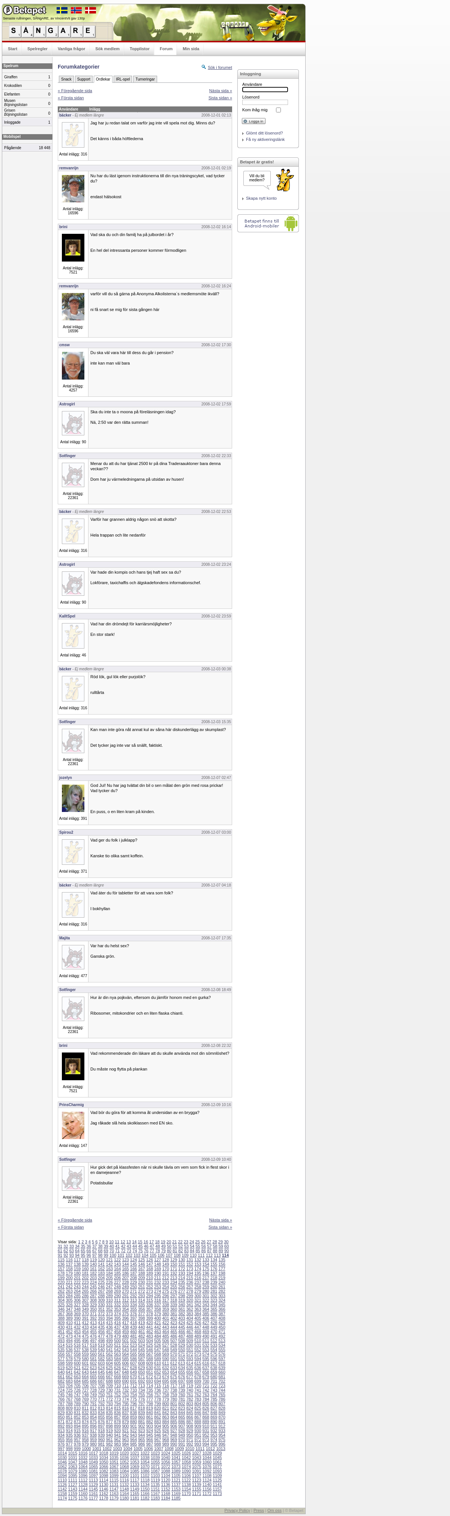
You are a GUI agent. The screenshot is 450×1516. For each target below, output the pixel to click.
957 (77, 1439)
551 (189, 1349)
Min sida (191, 48)
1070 (144, 1466)
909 (197, 1426)
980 (93, 1444)
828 (221, 1408)
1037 (134, 1457)
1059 (196, 1462)
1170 (186, 1493)
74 (134, 1250)
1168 (165, 1493)
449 (213, 1327)
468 (197, 1331)
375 (125, 1313)
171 (173, 1268)
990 (173, 1444)
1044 (207, 1457)
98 (100, 1255)
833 (93, 1412)
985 (133, 1444)
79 (163, 1250)
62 (65, 1250)
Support (83, 79)
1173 (217, 1493)
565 (133, 1354)
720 (197, 1385)
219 (221, 1277)
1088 (165, 1471)
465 (173, 1331)
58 (215, 1246)
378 (149, 1313)
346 (61, 1309)
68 (100, 1250)
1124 (207, 1480)
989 (165, 1444)
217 (205, 1277)
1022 (144, 1453)
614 (189, 1363)
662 (69, 1376)
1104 (165, 1475)
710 (117, 1385)
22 (180, 1241)
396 (125, 1318)
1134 (144, 1484)
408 (221, 1318)
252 (149, 1286)
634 (181, 1367)
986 (141, 1444)
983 (117, 1444)
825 (197, 1408)
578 (69, 1358)
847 (205, 1412)
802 (181, 1403)
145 (133, 1264)
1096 (82, 1475)
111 (201, 1255)
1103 (155, 1475)
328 (85, 1304)
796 (133, 1403)
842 (165, 1412)
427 (205, 1322)
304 (61, 1300)
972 (197, 1439)
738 (173, 1390)
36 (89, 1246)
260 (213, 1286)
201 (77, 1277)
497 (93, 1340)
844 (181, 1412)
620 (69, 1367)
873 (77, 1421)
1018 (103, 1453)
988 (157, 1444)
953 (213, 1435)
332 (117, 1304)
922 (133, 1430)
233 (165, 1282)
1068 (124, 1466)
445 (181, 1327)
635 (189, 1367)
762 (197, 1394)
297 (173, 1295)
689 (117, 1381)
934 (61, 1435)
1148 (124, 1489)
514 (61, 1345)
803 (189, 1403)
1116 (124, 1480)
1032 (82, 1457)
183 (101, 1273)
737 (165, 1390)
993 (197, 1444)
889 (205, 1421)
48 (157, 1246)
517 (85, 1345)
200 (69, 1277)
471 (221, 1331)
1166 (144, 1493)
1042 (186, 1457)
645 (101, 1372)
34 (77, 1246)
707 (93, 1385)
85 (198, 1250)
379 (157, 1313)
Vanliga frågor (71, 48)
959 (93, 1439)
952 (205, 1435)
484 (157, 1336)
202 (85, 1277)
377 (141, 1313)
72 (123, 1250)
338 (165, 1304)
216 (197, 1277)
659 (213, 1372)
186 (125, 1273)
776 (141, 1399)
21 (174, 1241)
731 (117, 1390)
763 (205, 1394)
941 (117, 1435)
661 (61, 1376)
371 (93, 1313)
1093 (217, 1471)
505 (157, 1340)
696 (173, 1381)
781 (181, 1399)
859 (133, 1417)
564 (125, 1354)
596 (213, 1358)
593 (189, 1358)
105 (153, 1255)
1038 (144, 1457)
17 (151, 1241)
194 (189, 1273)
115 (61, 1259)
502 (133, 1340)
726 (77, 1390)
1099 (114, 1475)
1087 (155, 1471)
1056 (165, 1462)
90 (226, 1250)
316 (157, 1300)
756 (149, 1394)
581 (93, 1358)
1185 (175, 1498)
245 (93, 1286)
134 (213, 1259)
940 (109, 1435)
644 (93, 1372)
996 (221, 1444)
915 (77, 1430)
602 (93, 1363)
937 (85, 1435)
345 (221, 1304)
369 (77, 1313)
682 (61, 1381)
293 (141, 1295)
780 (173, 1399)
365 (213, 1309)
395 (117, 1318)
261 (221, 1286)
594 (197, 1358)
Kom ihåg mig (254, 110)
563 (117, 1354)
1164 (124, 1493)
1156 (207, 1489)
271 (133, 1291)
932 (213, 1430)
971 (189, 1439)
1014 (62, 1453)
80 (169, 1250)
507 (173, 1340)
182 (93, 1273)
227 (117, 1282)
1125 (217, 1480)
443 (165, 1327)
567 (149, 1354)
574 (205, 1354)
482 (141, 1336)
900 (125, 1426)
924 (149, 1430)
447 (197, 1327)
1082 (103, 1471)
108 (177, 1255)
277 (181, 1291)
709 (109, 1385)
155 (213, 1264)
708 (101, 1385)
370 (85, 1313)
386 (213, 1313)
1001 (96, 1448)
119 (93, 1259)
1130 (103, 1484)
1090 (186, 1471)
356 (141, 1309)
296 (165, 1295)
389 (69, 1318)
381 (173, 1313)
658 (205, 1372)
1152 (165, 1489)
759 (173, 1394)
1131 (114, 1484)
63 (71, 1250)
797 (141, 1403)
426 (197, 1322)
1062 (62, 1466)
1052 (124, 1462)
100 (113, 1255)
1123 (196, 1480)
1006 (148, 1448)
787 (61, 1403)
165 (125, 1268)
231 (149, 1282)
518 (93, 1345)
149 (165, 1264)
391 (85, 1318)
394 (109, 1318)
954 (221, 1435)
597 (221, 1358)
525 (149, 1345)
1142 (62, 1489)
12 (123, 1241)
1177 (93, 1498)
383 (189, 1313)
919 (109, 1430)
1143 (72, 1489)
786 (221, 1399)
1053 (134, 1462)
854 (93, 1417)
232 (157, 1282)
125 (141, 1259)
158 (69, 1268)
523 (133, 1345)
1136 (165, 1484)
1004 (127, 1448)
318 (173, 1300)
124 (133, 1259)
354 (125, 1309)
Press (259, 1510)
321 (197, 1300)
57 (209, 1246)
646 (109, 1372)
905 (165, 1426)
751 (109, 1394)
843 (173, 1412)
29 (220, 1241)
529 (181, 1345)
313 (133, 1300)
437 (117, 1327)
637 (205, 1367)
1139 (196, 1484)
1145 (93, 1489)
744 (221, 1390)
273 (149, 1291)
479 (117, 1336)
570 (173, 1354)
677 (189, 1376)
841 (157, 1412)
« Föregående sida (75, 90)
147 (149, 1264)
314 (141, 1300)
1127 (72, 1484)
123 (125, 1259)
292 (133, 1295)
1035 (114, 1457)
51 (174, 1246)
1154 (186, 1489)
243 (77, 1286)
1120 (165, 1480)
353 (117, 1309)
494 (69, 1340)
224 (93, 1282)
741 (197, 1390)
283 (61, 1295)
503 (141, 1340)
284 (69, 1295)
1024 (165, 1453)
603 (101, 1363)
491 (213, 1336)
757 (157, 1394)
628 (133, 1367)
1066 (103, 1466)
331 (109, 1304)
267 (101, 1291)
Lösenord (251, 97)
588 (149, 1358)
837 (125, 1412)
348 (77, 1309)
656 (189, 1372)
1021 (134, 1453)
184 (109, 1273)
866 (189, 1417)
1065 (93, 1466)
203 (93, 1277)
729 (101, 1390)
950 (189, 1435)
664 (85, 1376)
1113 (93, 1480)
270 (125, 1291)
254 (165, 1286)
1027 (196, 1453)
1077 (217, 1466)
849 (221, 1412)
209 (141, 1277)
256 (181, 1286)
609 (149, 1363)
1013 (220, 1448)
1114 (103, 1480)
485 (165, 1336)
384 (197, 1313)
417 (125, 1322)
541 (109, 1349)
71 (117, 1250)
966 (149, 1439)
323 (213, 1300)
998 (69, 1448)
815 (117, 1408)
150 (173, 1264)
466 (181, 1331)
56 (203, 1246)
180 (77, 1273)
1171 (196, 1493)
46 (146, 1246)
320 (189, 1300)
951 (197, 1435)
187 (133, 1273)
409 (61, 1322)
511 (205, 1340)
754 (133, 1394)
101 (120, 1255)
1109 (217, 1475)
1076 (207, 1466)
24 (191, 1241)
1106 (186, 1475)
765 (221, 1394)
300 (197, 1295)
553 (205, 1349)
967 (157, 1439)
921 (125, 1430)
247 (109, 1286)
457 (109, 1331)
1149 (134, 1489)
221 (69, 1282)
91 (60, 1255)
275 (165, 1291)
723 (221, 1385)
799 (157, 1403)
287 (93, 1295)
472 (61, 1336)
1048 (82, 1462)
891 (221, 1421)
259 (205, 1286)
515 (69, 1345)
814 (109, 1408)
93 (71, 1255)
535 (61, 1349)
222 (77, 1282)
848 (213, 1412)
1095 (72, 1475)
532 (205, 1345)
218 (213, 1277)
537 (77, 1349)
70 (112, 1250)
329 (93, 1304)
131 (189, 1259)
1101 (134, 1475)
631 (157, 1367)
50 (169, 1246)
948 (173, 1435)
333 (125, 1304)
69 (106, 1250)
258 (197, 1286)
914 (69, 1430)
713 (141, 1385)
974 (213, 1439)
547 (157, 1349)
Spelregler (37, 48)
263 (69, 1291)
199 (61, 1277)
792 (101, 1403)
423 (173, 1322)
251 (141, 1286)
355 (133, 1309)
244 (85, 1286)
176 (213, 1268)
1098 (103, 1475)
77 (152, 1250)
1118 (144, 1480)
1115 (114, 1480)
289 (109, 1295)
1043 (196, 1457)
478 (109, 1336)
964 (133, 1439)
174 (197, 1268)
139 (85, 1264)
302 (213, 1295)
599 (69, 1363)
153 (197, 1264)
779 (165, 1399)
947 (165, 1435)
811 (85, 1408)
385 (205, 1313)
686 (93, 1381)
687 (101, 1381)
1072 (165, 1466)
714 (149, 1385)
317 (165, 1300)
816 (125, 1408)
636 (197, 1367)
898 (109, 1426)
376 (133, 1313)
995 (213, 1444)
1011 (199, 1448)
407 (213, 1318)
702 (221, 1381)
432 (77, 1327)
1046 (62, 1462)
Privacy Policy (237, 1510)
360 (173, 1309)
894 (77, 1426)
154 (205, 1264)
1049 (93, 1462)
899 (117, 1426)
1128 (82, 1484)
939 (101, 1435)
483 (149, 1336)
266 (93, 1291)
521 (117, 1345)
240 (221, 1282)
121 (109, 1259)
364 (205, 1309)
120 (101, 1259)
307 (85, 1300)
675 (173, 1376)
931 (205, 1430)
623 (93, 1367)
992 (189, 1444)
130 (181, 1259)
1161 (93, 1493)
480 (125, 1336)
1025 (175, 1453)
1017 (93, 1453)
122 (117, 1259)
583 (109, 1358)
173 (189, 1268)
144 (125, 1264)
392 (93, 1318)
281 (213, 1291)
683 (69, 1381)
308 (93, 1300)
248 (117, 1286)
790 (85, 1403)
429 (221, 1322)
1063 (72, 1466)
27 (209, 1241)
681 (221, 1376)
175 (205, 1268)
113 (217, 1255)
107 (169, 1255)
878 (117, 1421)
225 (101, 1282)
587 (141, 1358)
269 (117, 1291)
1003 (117, 1448)
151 (181, 1264)
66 (89, 1250)
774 (125, 1399)
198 (221, 1273)
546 (149, 1349)
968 (165, 1439)
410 (69, 1322)
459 (125, 1331)
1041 (175, 1457)
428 (213, 1322)
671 (141, 1376)
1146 (103, 1489)
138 (77, 1264)
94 (77, 1255)
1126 (62, 1484)
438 (125, 1327)
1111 (72, 1480)
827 (213, 1408)
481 (133, 1336)
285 (77, 1295)
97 (94, 1255)
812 (93, 1408)
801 (173, 1403)
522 (125, 1345)
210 (149, 1277)
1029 (217, 1453)
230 (141, 1282)
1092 (207, 1471)
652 (157, 1372)
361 (181, 1309)
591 (173, 1358)
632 (165, 1367)
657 (197, 1372)
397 (133, 1318)
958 (85, 1439)
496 (85, 1340)
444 (173, 1327)
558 (77, 1354)
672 (149, 1376)
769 (85, 1399)
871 (61, 1421)
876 (101, 1421)
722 (213, 1385)
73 (129, 1250)
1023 (155, 1453)
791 (93, 1403)
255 (173, 1286)
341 (189, 1304)
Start (12, 48)
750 (101, 1394)
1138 (186, 1484)
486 (173, 1336)
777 (149, 1399)
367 (61, 1313)
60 (226, 1246)
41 (117, 1246)
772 (109, 1399)
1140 (207, 1484)
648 (125, 1372)
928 (181, 1430)
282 (221, 1291)
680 (213, 1376)
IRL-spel (123, 79)
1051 (114, 1462)
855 (101, 1417)
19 (163, 1241)
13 (128, 1241)
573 (197, 1354)
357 (149, 1309)
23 (186, 1241)
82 (180, 1250)
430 (61, 1327)
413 (93, 1322)
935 (69, 1435)
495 (77, 1340)
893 (69, 1426)
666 (101, 1376)
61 (60, 1250)
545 (141, 1349)
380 (165, 1313)
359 (165, 1309)
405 (197, 1318)
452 (69, 1331)
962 (117, 1439)
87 (209, 1250)
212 (165, 1277)
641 (69, 1372)
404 (189, 1318)
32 (65, 1246)
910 (205, 1426)
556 (61, 1354)
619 (61, 1367)
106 (161, 1255)
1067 (114, 1466)
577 (61, 1358)
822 (173, 1408)
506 (165, 1340)
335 (141, 1304)
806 (213, 1403)
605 (117, 1363)
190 (157, 1273)
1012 (210, 1448)
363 (197, 1309)
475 (85, 1336)
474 (77, 1336)
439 (133, 1327)
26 (203, 1241)
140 (93, 1264)
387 (221, 1313)
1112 (82, 1480)
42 (123, 1246)
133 (205, 1259)
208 (133, 1277)
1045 (217, 1457)
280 (205, 1291)
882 (149, 1421)
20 (168, 1241)
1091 (196, 1471)
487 (181, 1336)
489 (197, 1336)
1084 (124, 1471)
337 (157, 1304)
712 (133, 1385)
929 (189, 1430)
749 (93, 1394)
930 (197, 1430)
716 (165, 1385)
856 (109, 1417)
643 (85, 1372)
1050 (103, 1462)
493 (61, 1340)
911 (213, 1426)
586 (133, 1358)
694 (157, 1381)
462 (149, 1331)
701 (213, 1381)
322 (205, 1300)
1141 (217, 1484)
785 (213, 1399)
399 (149, 1318)
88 (215, 1250)
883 (157, 1421)
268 (109, 1291)
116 (69, 1259)
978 (77, 1444)
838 (133, 1412)
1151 (155, 1489)
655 (181, 1372)
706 (85, 1385)
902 (141, 1426)
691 (133, 1381)
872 (69, 1421)
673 (157, 1376)
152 (189, 1264)
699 (197, 1381)
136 (61, 1264)
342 (197, 1304)
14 (134, 1241)
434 (93, 1327)
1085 (134, 1471)
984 (125, 1444)
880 (133, 1421)
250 (133, 1286)
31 (60, 1246)
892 (61, 1426)
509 (189, 1340)
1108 (207, 1475)
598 (61, 1363)
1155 (196, 1489)
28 (215, 1241)
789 (77, 1403)
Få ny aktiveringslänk (265, 139)
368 (69, 1313)
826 (205, 1408)
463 (157, 1331)
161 (93, 1268)
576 (221, 1354)
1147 (114, 1489)
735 (149, 1390)
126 (149, 1259)
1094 (62, 1475)
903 (149, 1426)
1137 (175, 1484)
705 (77, 1385)
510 (197, 1340)
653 (165, 1372)
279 (197, 1291)
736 (157, 1390)
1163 (114, 1493)
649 (133, 1372)
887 (189, 1421)
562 (109, 1354)
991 (181, 1444)
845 (189, 1412)
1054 (144, 1462)
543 (125, 1349)
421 (157, 1322)
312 (125, 1300)
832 (85, 1412)
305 (69, 1300)
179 (69, 1273)
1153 (175, 1489)
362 (189, 1309)
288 (101, 1295)
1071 (155, 1466)
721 (205, 1385)
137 (69, 1264)
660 (221, 1372)
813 (101, 1408)
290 (117, 1295)
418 (133, 1322)
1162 (103, 1493)
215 (189, 1277)
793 (109, 1403)
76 (146, 1250)
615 (197, 1363)
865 (181, 1417)
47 (152, 1246)
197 (213, 1273)
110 (193, 1255)
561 (101, 1354)
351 (101, 1309)
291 (125, 1295)
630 (149, 1367)
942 (125, 1435)
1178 (103, 1498)
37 (94, 1246)
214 (181, 1277)
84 (192, 1250)
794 (117, 1403)
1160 (82, 1493)
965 (141, 1439)
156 (221, 1264)
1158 (62, 1493)
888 (197, 1421)
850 (61, 1417)
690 (125, 1381)
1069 (134, 1466)
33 (71, 1246)
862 (157, 1417)
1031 (72, 1457)
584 (117, 1358)
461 (141, 1331)
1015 (72, 1453)
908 (189, 1426)
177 (221, 1268)
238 (205, 1282)
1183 (155, 1498)
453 (77, 1331)
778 (157, 1399)
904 (157, 1426)
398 (141, 1318)
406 (205, 1318)
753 (125, 1394)
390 (77, 1318)
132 (197, 1259)
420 (149, 1322)
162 (101, 1268)
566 (141, 1354)
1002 (106, 1448)
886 (181, 1421)
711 (125, 1385)
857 (117, 1417)
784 (205, 1399)
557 (69, 1354)
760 (181, 1394)
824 (189, 1408)
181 (85, 1273)
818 (141, 1408)
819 (149, 1408)
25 (197, 1241)
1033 (93, 1457)
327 (77, 1304)
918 (101, 1430)
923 (141, 1430)
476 (93, 1336)
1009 (179, 1448)
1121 (175, 1480)
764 (213, 1394)
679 (205, 1376)
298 (181, 1295)
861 (149, 1417)
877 (109, 1421)
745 (61, 1394)
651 (149, 1372)
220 (61, 1282)
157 (61, 1268)
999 (77, 1448)
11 (117, 1241)
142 (109, 1264)
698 (189, 1381)
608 (141, 1363)
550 (181, 1349)
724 (61, 1390)
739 (181, 1390)
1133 (134, 1484)
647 (117, 1372)
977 (69, 1444)
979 (85, 1444)
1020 (124, 1453)
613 (181, 1363)
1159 (72, 1493)
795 (125, 1403)
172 (181, 1268)
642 (77, 1372)
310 (109, 1300)
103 (137, 1255)
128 (165, 1259)
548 (165, 1349)
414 (101, 1322)
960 (101, 1439)
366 (221, 1309)
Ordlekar (103, 79)
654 (173, 1372)
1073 (175, 1466)
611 (165, 1363)
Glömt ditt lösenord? (264, 133)
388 (61, 1318)
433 (85, 1327)
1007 (158, 1448)
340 (181, 1304)
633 (173, 1367)
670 (133, 1376)
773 (117, 1399)
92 (65, 1255)
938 (93, 1435)
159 (77, 1268)
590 (165, 1358)
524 (141, 1345)
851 (69, 1417)
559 (85, 1354)
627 (125, 1367)
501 (125, 1340)
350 (93, 1309)
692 (141, 1381)
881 (141, 1421)
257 (189, 1286)
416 (117, 1322)
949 (181, 1435)
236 (189, 1282)
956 (69, 1439)
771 (101, 1399)
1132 (124, 1484)
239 (213, 1282)
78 (157, 1250)
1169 (175, 1493)
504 (149, 1340)
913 (61, 1430)
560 (93, 1354)
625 (109, 1367)
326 (69, 1304)
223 (85, 1282)
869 (213, 1417)
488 (189, 1336)
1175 (72, 1498)
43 (129, 1246)
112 (209, 1255)
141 (101, 1264)
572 (189, 1354)
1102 (144, 1475)
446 (189, 1327)
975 (221, 1439)
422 (165, 1322)
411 (77, 1322)
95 (83, 1255)
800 (165, 1403)
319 (181, 1300)
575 (213, 1354)
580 (85, 1358)
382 (181, 1313)
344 (213, 1304)
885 (173, 1421)
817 (133, 1408)
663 (77, 1376)
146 (141, 1264)
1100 (124, 1475)
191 (165, 1273)
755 (141, 1394)
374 (117, 1313)
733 (133, 1390)
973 (205, 1439)
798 (149, 1403)
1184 (165, 1498)
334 (133, 1304)
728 (93, 1390)
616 (205, 1363)
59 (221, 1246)
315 (149, 1300)
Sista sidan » (220, 98)
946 (157, 1435)
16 (146, 1241)
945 (149, 1435)
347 (69, 1309)
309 (101, 1300)
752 (117, 1394)
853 (85, 1417)
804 (197, 1403)
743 (213, 1390)
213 (173, 1277)
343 (205, 1304)
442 (157, 1327)
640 (61, 1372)
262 (61, 1291)
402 (173, 1318)
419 (141, 1322)
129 (173, 1259)
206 (117, 1277)
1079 (72, 1471)
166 (133, 1268)
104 (145, 1255)
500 (117, 1340)
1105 (175, 1475)
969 (173, 1439)
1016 (82, 1453)
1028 (207, 1453)
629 (141, 1367)
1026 (186, 1453)
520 (109, 1345)
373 (109, 1313)
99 (106, 1255)
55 (198, 1246)
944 (141, 1435)
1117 (134, 1480)
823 (181, 1408)
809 (69, 1408)
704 (69, 1385)
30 (226, 1241)
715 (157, 1385)
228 (125, 1282)
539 (93, 1349)
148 (157, 1264)
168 (149, 1268)
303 (221, 1295)
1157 (217, 1489)
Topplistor (140, 48)
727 (85, 1390)
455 (93, 1331)
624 (101, 1367)
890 (213, 1421)
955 (61, 1439)
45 (140, 1246)
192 (173, 1273)
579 (77, 1358)
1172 (207, 1493)
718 (181, 1385)
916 (85, 1430)
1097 (93, 1475)
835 (109, 1412)
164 (117, 1268)
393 (101, 1318)
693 (149, 1381)
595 (205, 1358)
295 (157, 1295)
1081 (93, 1471)
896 (93, 1426)
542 (117, 1349)
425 (189, 1322)
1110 (62, 1480)
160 (85, 1268)
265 (85, 1291)
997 (61, 1448)
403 (181, 1318)
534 (221, 1345)
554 (213, 1349)
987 (149, 1444)
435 (101, 1327)
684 (77, 1381)
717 (173, 1385)
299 (189, 1295)
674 (165, 1376)
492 (221, 1336)
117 (77, 1259)
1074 (186, 1466)
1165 (134, 1493)
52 (180, 1246)
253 (157, 1286)
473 (69, 1336)
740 (189, 1390)
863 (165, 1417)
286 (85, 1295)
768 (77, 1399)
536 (69, 1349)
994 (205, 1444)
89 (221, 1250)
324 (221, 1300)
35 (83, 1246)
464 (165, 1331)
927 (173, 1430)
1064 (82, 1466)
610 (157, 1363)
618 (221, 1363)
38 (100, 1246)
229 (133, 1282)
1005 (138, 1448)
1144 (82, 1489)
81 (174, 1250)
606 (125, 1363)
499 (109, 1340)
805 (205, 1403)
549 (173, 1349)
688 (109, 1381)
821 (165, 1408)
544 (133, 1349)
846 (197, 1412)
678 (197, 1376)
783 (197, 1399)
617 (213, 1363)
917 (93, 1430)
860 (141, 1417)
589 (157, 1358)
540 (101, 1349)
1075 (196, 1466)
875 (93, 1421)
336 (149, 1304)
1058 (186, 1462)
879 (125, 1421)
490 (205, 1336)
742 (205, 1390)
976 (61, 1444)
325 (61, 1304)
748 (85, 1394)
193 (181, 1273)
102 (129, 1255)
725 (69, 1390)
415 (109, 1322)
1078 (62, 1471)
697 (181, 1381)
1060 (207, 1462)
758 (165, 1394)
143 (117, 1264)
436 (109, 1327)
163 (109, 1268)
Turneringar (144, 79)
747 (77, 1394)
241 (61, 1286)
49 (163, 1246)
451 (61, 1331)
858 (125, 1417)
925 (157, 1430)
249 (125, 1286)
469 (205, 1331)
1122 (186, 1480)
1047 (72, 1462)
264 (77, 1291)
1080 (82, 1471)
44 (134, 1246)
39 (106, 1246)
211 (157, 1277)
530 (189, 1345)
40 (112, 1246)
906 (173, 1426)
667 (109, 1376)
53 (186, 1246)
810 (77, 1408)
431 (69, 1327)
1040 (165, 1457)
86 (203, 1250)
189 (149, 1273)
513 (221, 1340)
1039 (155, 1457)
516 (77, 1345)
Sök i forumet (220, 67)
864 (173, 1417)
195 (197, 1273)
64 (77, 1250)
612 (173, 1363)
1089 (175, 1471)
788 (69, 1403)
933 (221, 1430)
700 (205, 1381)
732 (125, 1390)
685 (85, 1381)
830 (69, 1412)
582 (101, 1358)
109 (185, 1255)
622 (85, 1367)
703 (61, 1385)
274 (157, 1291)
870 (221, 1417)
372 (101, 1313)
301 (205, 1295)
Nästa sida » (220, 90)
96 (89, 1255)
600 (77, 1363)
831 (77, 1412)
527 (165, 1345)
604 (109, 1363)
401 (165, 1318)
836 (117, 1412)
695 (165, 1381)
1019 (114, 1453)
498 (101, 1340)
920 (117, 1430)
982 (109, 1444)
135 (221, 1259)
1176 (82, 1498)
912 (221, 1426)
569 (165, 1354)
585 (125, 1358)
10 (111, 1241)
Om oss (274, 1510)
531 (197, 1345)
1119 (155, 1480)
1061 (217, 1462)
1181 (134, 1498)
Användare (252, 84)
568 (157, 1354)
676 (181, 1376)
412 (85, 1322)
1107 (196, 1475)
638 (213, 1367)
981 (101, 1444)
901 (133, 1426)
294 (149, 1295)
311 (117, 1300)
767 (69, 1399)
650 (141, 1372)
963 (125, 1439)
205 (109, 1277)
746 (69, 1394)
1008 (169, 1448)
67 (94, 1250)
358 (157, 1309)
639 (221, 1367)
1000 (86, 1448)
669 (125, 1376)
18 (157, 1241)
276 (173, 1291)
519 (101, 1345)
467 (189, 1331)
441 (149, 1327)
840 (149, 1412)
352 (109, 1309)
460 (133, 1331)
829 (61, 1412)
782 (189, 1399)
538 (85, 1349)
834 (101, 1412)
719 (189, 1385)
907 (181, 1426)
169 (157, 1268)
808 (61, 1408)
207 (125, 1277)
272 (141, 1291)
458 (117, 1331)
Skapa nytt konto (261, 198)
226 (109, 1282)
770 (93, 1399)
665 (93, 1376)
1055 (155, 1462)
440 (141, 1327)
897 (101, 1426)
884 (165, 1421)
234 (173, 1282)
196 (205, 1273)
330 (101, 1304)
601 (85, 1363)
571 (181, 1354)
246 (101, 1286)
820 (157, 1408)
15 (140, 1241)
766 (61, 1399)
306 (77, 1300)
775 (133, 1399)
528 (173, 1345)
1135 (155, 1484)
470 (213, 1331)
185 (117, 1273)
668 (117, 1376)
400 (157, 1318)
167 (141, 1268)
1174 (62, 1498)
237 (197, 1282)
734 (141, 1390)
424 (181, 1322)
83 (186, 1250)
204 (101, 1277)
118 (85, 1259)
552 (197, 1349)
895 (85, 1426)
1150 (144, 1489)
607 (133, 1363)
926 (165, 1430)
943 (133, 1435)
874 (85, 1421)
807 (221, 1403)
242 (69, 1286)
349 (85, 1309)
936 (77, 1435)
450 (221, 1327)
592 (181, 1358)
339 (173, 1304)
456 (101, 1331)
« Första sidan (71, 98)
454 (85, 1331)
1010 (189, 1448)
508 (181, 1340)
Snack (66, 79)
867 (197, 1417)
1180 (124, 1498)
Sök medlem (107, 48)
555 (221, 1349)
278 (189, 1291)
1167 (155, 1493)
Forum (166, 48)
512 (213, 1340)
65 (83, 1250)
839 (141, 1412)
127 (157, 1259)
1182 (144, 1498)
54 (192, 1246)
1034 (103, 1457)
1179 (114, 1498)
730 (109, 1390)
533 (213, 1345)
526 (157, 1345)
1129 (93, 1484)
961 (109, 1439)
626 (117, 1367)
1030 (62, 1457)
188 (141, 1273)
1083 (114, 1471)
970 (181, 1439)
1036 (124, 1457)
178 (61, 1273)
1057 (175, 1462)
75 (140, 1250)
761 (189, 1394)
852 (77, 1417)
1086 (144, 1471)
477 (101, 1336)
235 (181, 1282)
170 (165, 1268)
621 (77, 1367)
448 (205, 1327)
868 (205, 1417)
